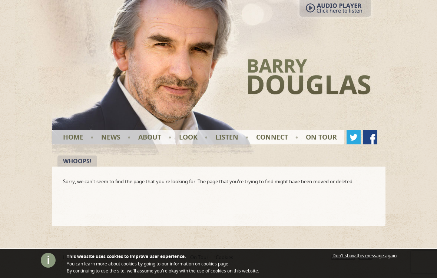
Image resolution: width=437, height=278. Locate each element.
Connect (272, 137)
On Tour (321, 137)
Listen (226, 137)
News (110, 137)
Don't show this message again (364, 256)
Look (188, 137)
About (149, 137)
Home (73, 137)
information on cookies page (199, 264)
